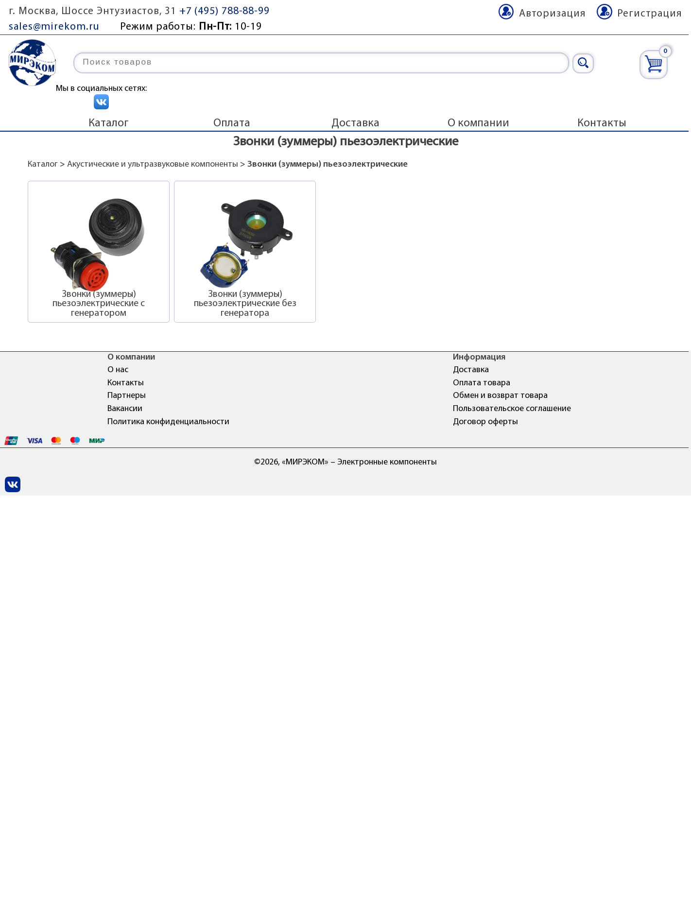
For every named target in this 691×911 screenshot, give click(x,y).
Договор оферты (485, 422)
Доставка (355, 123)
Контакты (601, 123)
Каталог (108, 123)
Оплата (231, 123)
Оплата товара (481, 383)
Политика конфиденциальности (168, 422)
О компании (478, 123)
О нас (117, 370)
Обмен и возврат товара (500, 395)
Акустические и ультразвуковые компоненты (152, 164)
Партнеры (126, 395)
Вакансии (124, 408)
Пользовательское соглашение (512, 408)
